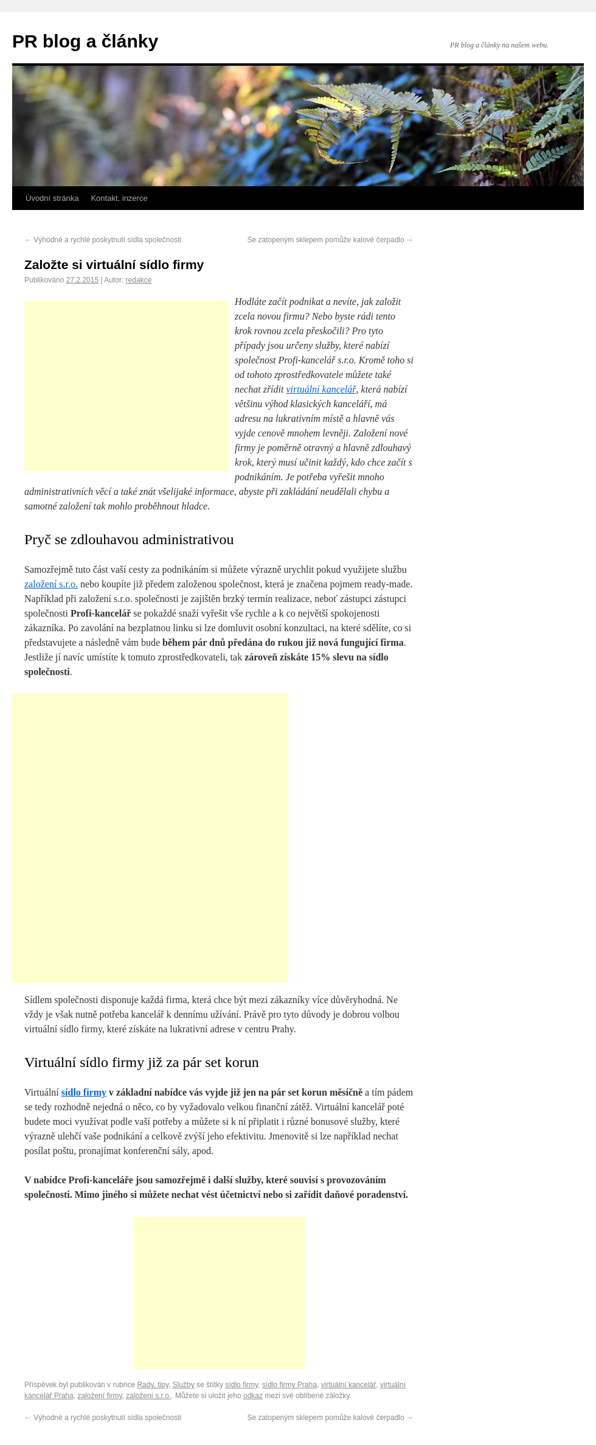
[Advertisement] (126, 386)
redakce (139, 280)
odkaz (253, 1395)
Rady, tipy (152, 1384)
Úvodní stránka (52, 198)
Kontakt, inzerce (119, 198)
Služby (184, 1384)
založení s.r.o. (51, 584)
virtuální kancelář (321, 389)
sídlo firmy (83, 1092)
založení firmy (99, 1395)
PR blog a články (85, 41)
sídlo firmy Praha (289, 1384)
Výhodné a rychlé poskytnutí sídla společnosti (102, 240)
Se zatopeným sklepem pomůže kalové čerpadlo (331, 240)
